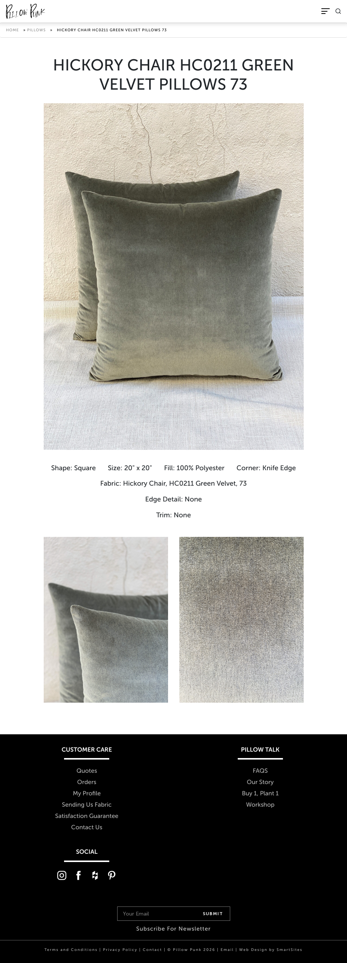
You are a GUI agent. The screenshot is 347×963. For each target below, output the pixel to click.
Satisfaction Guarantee (86, 816)
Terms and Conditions (71, 950)
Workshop (260, 805)
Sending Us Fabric (87, 805)
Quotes (86, 771)
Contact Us (86, 827)
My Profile (87, 793)
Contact (152, 950)
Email (227, 950)
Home (12, 30)
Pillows (36, 30)
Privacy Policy (120, 950)
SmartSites (290, 950)
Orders (86, 782)
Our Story (260, 782)
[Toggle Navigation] (325, 11)
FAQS (260, 771)
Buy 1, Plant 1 (260, 793)
